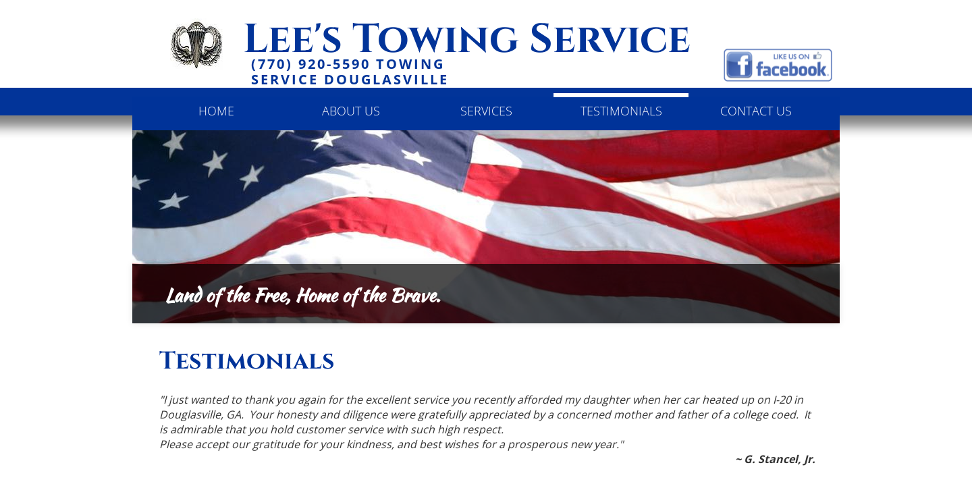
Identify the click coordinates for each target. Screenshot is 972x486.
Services (486, 111)
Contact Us (756, 111)
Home (216, 111)
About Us (351, 111)
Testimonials (621, 111)
